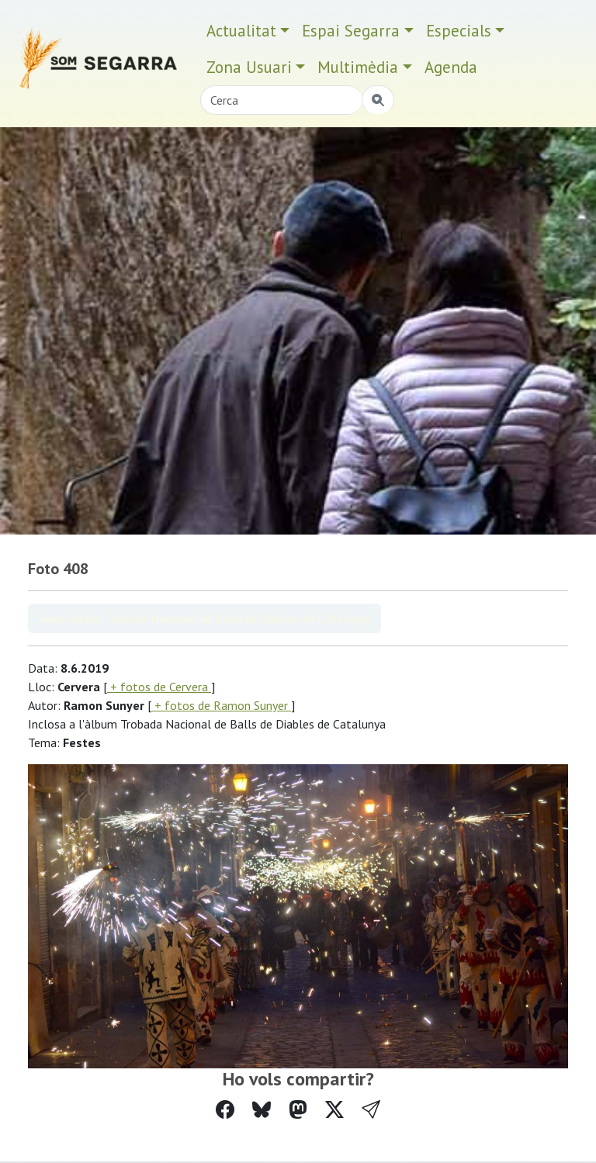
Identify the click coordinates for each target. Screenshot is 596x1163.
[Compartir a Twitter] (334, 1110)
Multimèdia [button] (357, 67)
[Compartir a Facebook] (225, 1110)
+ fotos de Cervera (159, 686)
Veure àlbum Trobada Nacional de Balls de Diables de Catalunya (204, 618)
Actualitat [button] (241, 30)
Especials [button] (458, 30)
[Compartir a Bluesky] (261, 1110)
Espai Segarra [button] (351, 30)
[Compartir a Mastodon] (298, 1110)
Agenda (450, 67)
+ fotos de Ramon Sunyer (221, 705)
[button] (371, 1110)
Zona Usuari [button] (249, 67)
